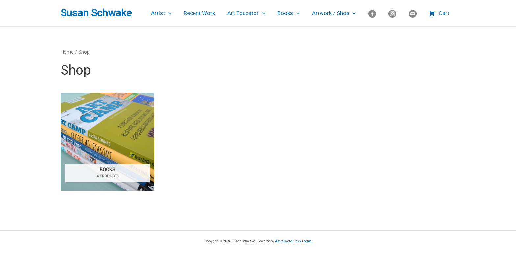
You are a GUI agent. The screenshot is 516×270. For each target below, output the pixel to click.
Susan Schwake (96, 13)
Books (295, 13)
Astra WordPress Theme (293, 241)
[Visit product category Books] (107, 142)
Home (67, 52)
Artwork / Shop (339, 13)
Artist (171, 13)
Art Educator (253, 13)
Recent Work (207, 13)
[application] (177, 13)
